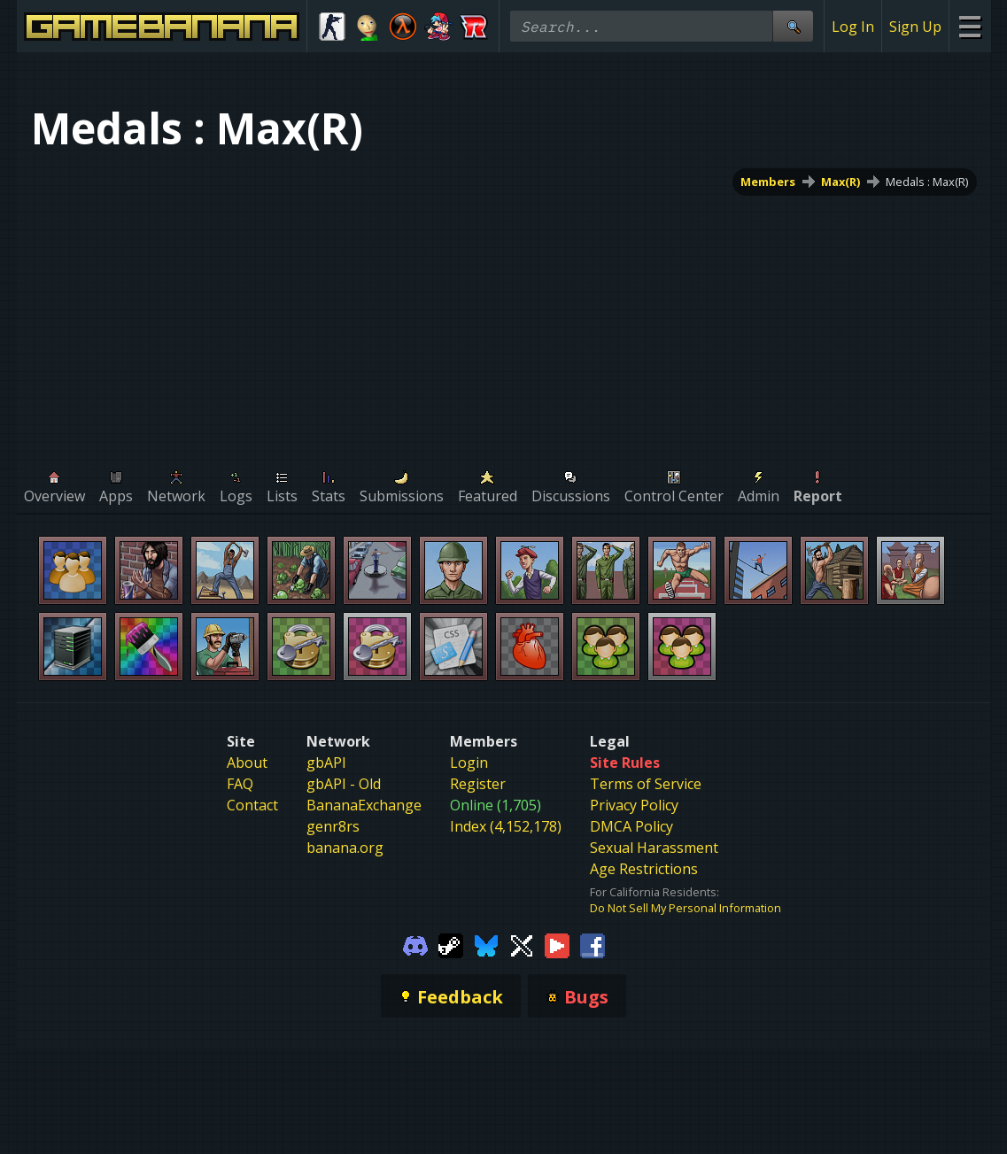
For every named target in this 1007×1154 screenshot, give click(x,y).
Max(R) (840, 182)
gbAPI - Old (343, 784)
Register (478, 784)
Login (469, 762)
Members (767, 182)
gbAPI (326, 762)
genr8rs (333, 826)
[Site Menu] (969, 26)
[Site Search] (792, 26)
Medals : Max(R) (927, 182)
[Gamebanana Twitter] (521, 944)
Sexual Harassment (654, 847)
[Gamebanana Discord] (415, 944)
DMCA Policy (631, 826)
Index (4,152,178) (506, 826)
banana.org (344, 847)
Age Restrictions (644, 869)
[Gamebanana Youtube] (557, 944)
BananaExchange (364, 805)
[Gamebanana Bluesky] (486, 944)
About (247, 762)
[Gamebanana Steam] (451, 944)
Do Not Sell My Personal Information (685, 908)
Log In (853, 26)
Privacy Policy (634, 805)
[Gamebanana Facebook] (592, 944)
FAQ (240, 784)
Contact (252, 805)
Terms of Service (645, 784)
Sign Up (915, 26)
